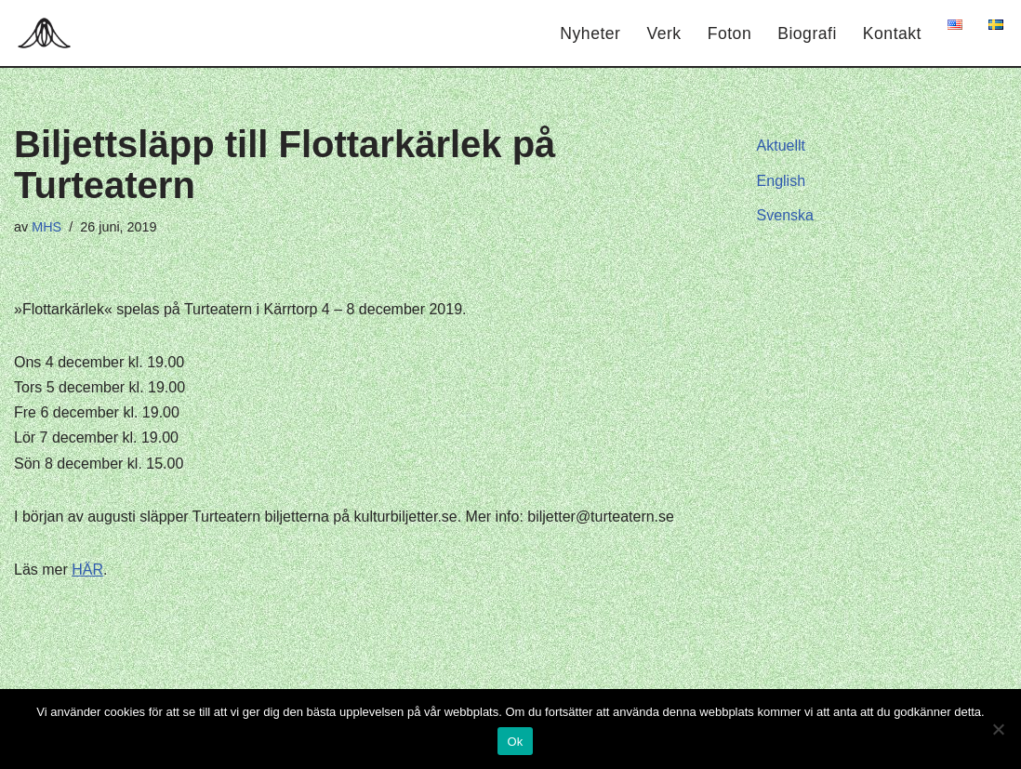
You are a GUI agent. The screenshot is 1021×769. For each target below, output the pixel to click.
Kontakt (892, 33)
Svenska (785, 215)
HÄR (87, 569)
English (781, 181)
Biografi (807, 33)
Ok (515, 742)
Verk (663, 33)
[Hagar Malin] (49, 33)
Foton (730, 33)
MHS (46, 226)
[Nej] (997, 729)
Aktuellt (781, 145)
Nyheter (590, 33)
